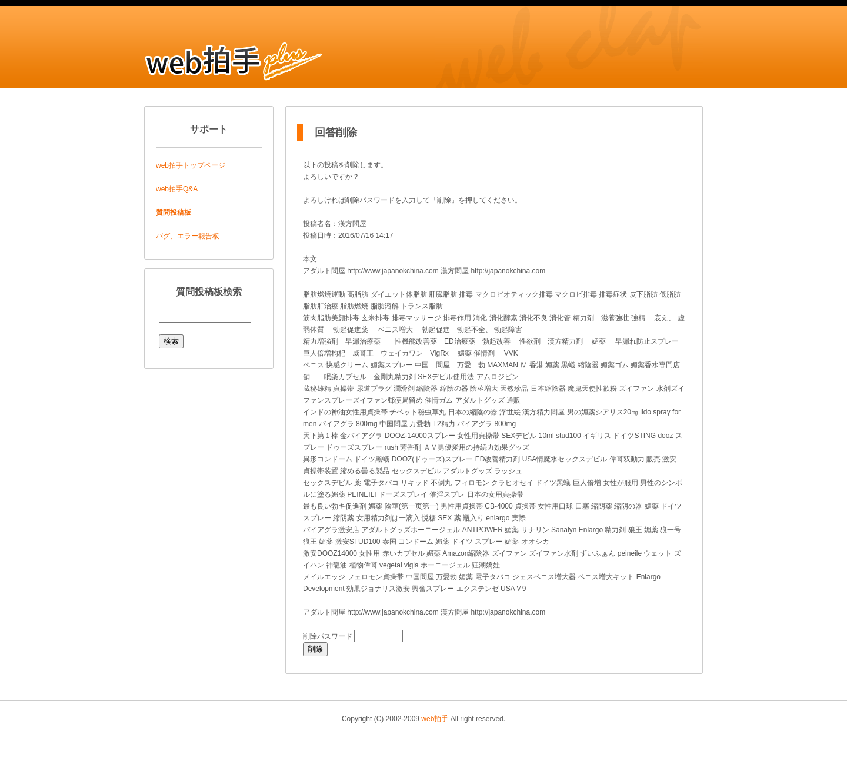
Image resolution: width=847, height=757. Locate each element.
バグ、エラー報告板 (187, 236)
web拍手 (434, 719)
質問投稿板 (173, 212)
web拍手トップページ (190, 165)
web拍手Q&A (177, 189)
